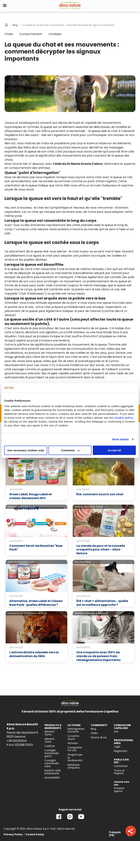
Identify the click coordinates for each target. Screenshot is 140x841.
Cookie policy (123, 417)
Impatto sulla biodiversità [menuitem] (52, 772)
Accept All (114, 450)
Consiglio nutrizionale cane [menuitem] (51, 763)
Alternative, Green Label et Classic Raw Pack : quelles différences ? (36, 603)
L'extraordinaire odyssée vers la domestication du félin (34, 654)
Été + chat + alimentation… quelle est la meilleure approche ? (102, 603)
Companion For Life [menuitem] (75, 749)
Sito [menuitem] (116, 731)
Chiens (99, 506)
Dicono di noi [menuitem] (99, 737)
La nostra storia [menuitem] (73, 737)
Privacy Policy (13, 834)
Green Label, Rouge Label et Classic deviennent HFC (30, 496)
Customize (70, 450)
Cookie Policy (35, 834)
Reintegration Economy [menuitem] (76, 730)
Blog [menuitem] (93, 729)
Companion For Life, (17, 613)
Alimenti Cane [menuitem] (49, 740)
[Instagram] (69, 819)
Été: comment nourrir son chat (99, 494)
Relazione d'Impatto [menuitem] (74, 766)
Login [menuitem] (117, 746)
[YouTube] (81, 819)
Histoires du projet (37, 613)
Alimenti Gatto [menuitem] (49, 733)
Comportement (30, 34)
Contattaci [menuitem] (121, 766)
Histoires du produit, (17, 506)
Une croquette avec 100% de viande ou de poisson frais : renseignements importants (98, 656)
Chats (9, 34)
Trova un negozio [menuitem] (119, 772)
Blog (15, 25)
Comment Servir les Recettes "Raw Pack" (36, 548)
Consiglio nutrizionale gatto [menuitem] (51, 753)
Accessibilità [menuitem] (52, 777)
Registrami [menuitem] (120, 751)
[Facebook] (58, 819)
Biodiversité (102, 613)
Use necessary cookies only (25, 450)
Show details (120, 439)
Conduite (54, 34)
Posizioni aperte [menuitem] (119, 790)
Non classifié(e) (83, 561)
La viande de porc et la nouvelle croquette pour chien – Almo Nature (100, 550)
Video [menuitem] (94, 733)
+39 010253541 (17, 741)
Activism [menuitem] (73, 743)
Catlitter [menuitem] (49, 746)
